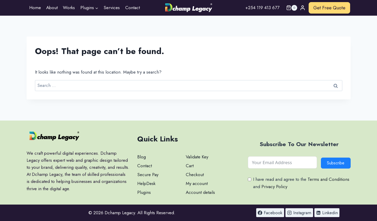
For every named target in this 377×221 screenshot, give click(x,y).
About (52, 7)
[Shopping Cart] (289, 8)
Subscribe (335, 163)
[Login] (303, 7)
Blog (141, 157)
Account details (200, 192)
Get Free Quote (329, 7)
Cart (190, 166)
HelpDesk (146, 183)
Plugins (144, 192)
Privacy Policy (274, 186)
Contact (132, 7)
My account (197, 183)
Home (35, 7)
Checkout (195, 174)
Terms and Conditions (328, 179)
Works (69, 7)
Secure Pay (147, 174)
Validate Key (197, 157)
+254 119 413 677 (262, 7)
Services (112, 7)
